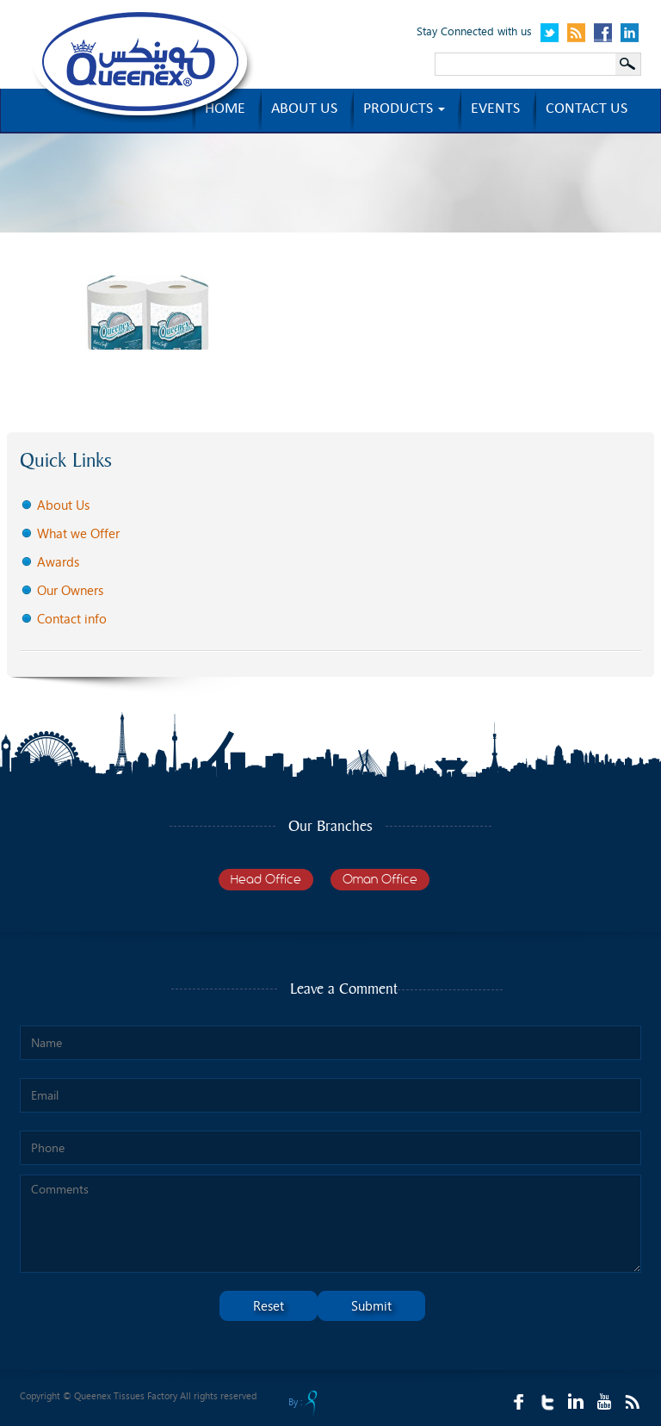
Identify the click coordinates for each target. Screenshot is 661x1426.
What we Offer (78, 533)
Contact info (72, 618)
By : (303, 1403)
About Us (63, 504)
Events (495, 110)
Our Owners (70, 589)
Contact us (586, 110)
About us (304, 110)
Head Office (266, 879)
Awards (58, 561)
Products (404, 110)
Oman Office (380, 879)
